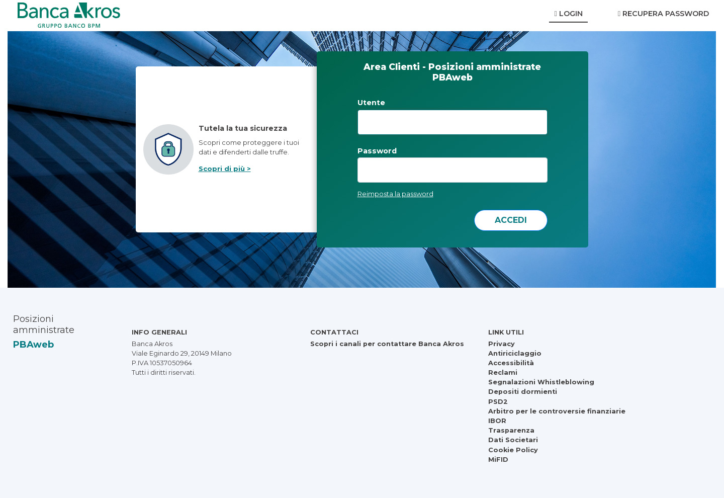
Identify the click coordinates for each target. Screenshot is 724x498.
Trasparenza (511, 430)
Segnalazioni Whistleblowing (541, 382)
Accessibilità (511, 363)
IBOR (497, 421)
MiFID (498, 459)
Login (568, 13)
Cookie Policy (513, 450)
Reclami (502, 372)
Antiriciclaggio (514, 353)
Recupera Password (663, 13)
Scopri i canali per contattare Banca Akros (387, 344)
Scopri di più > (225, 168)
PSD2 (498, 401)
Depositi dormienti (522, 391)
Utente (371, 102)
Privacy (501, 344)
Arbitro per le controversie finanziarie (556, 411)
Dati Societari (513, 440)
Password (377, 150)
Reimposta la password (395, 194)
